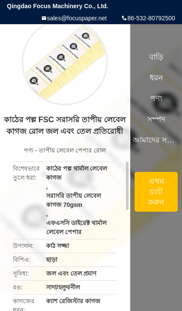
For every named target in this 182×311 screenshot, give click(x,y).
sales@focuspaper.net (77, 18)
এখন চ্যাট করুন (156, 191)
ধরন (156, 77)
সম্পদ (156, 119)
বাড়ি (156, 57)
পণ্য (28, 150)
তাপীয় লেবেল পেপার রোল (72, 150)
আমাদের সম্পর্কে (156, 140)
